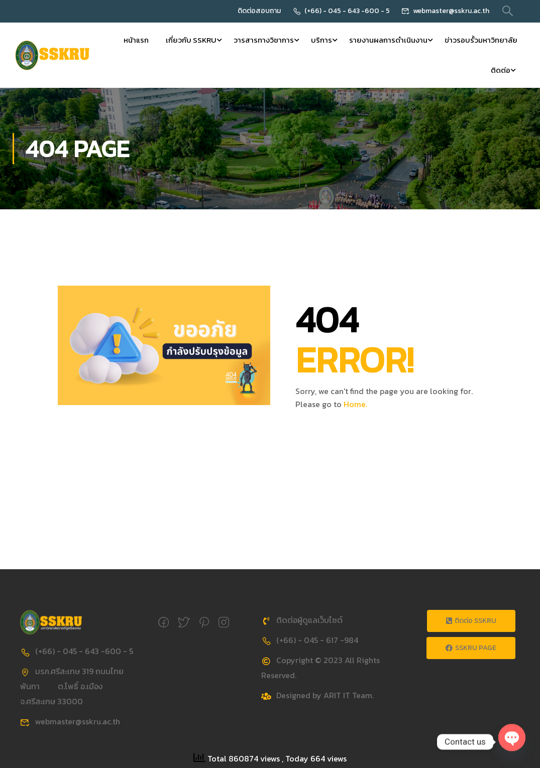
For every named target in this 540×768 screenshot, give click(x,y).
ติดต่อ (500, 70)
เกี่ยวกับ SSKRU (191, 40)
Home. (355, 404)
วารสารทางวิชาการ (264, 40)
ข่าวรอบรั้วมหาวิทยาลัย (481, 40)
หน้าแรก (136, 40)
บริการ (321, 40)
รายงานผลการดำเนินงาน (388, 40)
